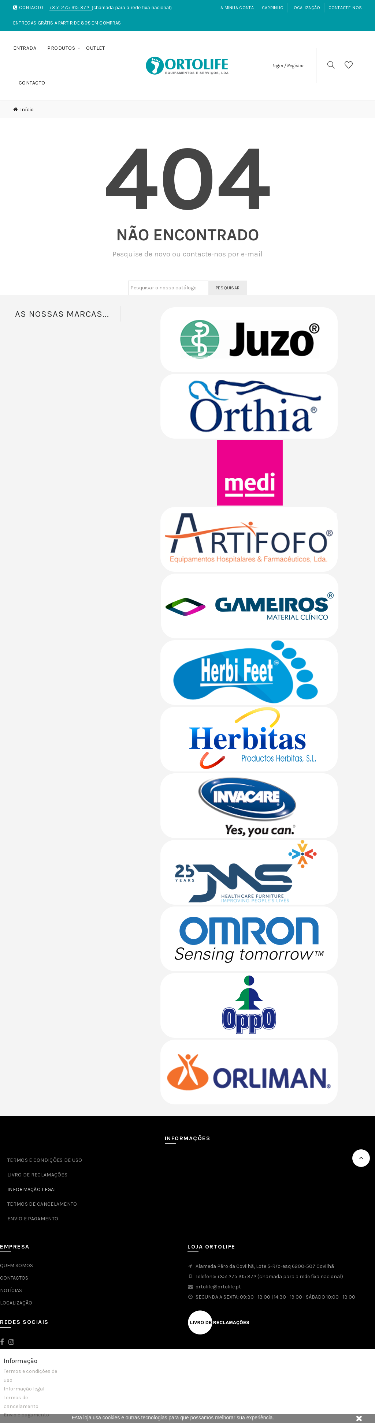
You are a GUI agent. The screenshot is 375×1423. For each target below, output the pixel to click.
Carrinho (272, 7)
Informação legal (24, 1389)
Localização (306, 7)
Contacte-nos (345, 7)
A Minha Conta (237, 7)
